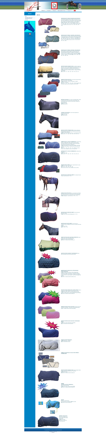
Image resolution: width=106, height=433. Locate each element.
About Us (43, 10)
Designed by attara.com (53, 431)
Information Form (61, 10)
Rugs (26, 16)
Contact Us (69, 10)
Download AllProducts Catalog (29, 35)
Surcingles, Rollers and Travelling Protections (28, 18)
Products (49, 10)
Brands (54, 10)
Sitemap (53, 432)
